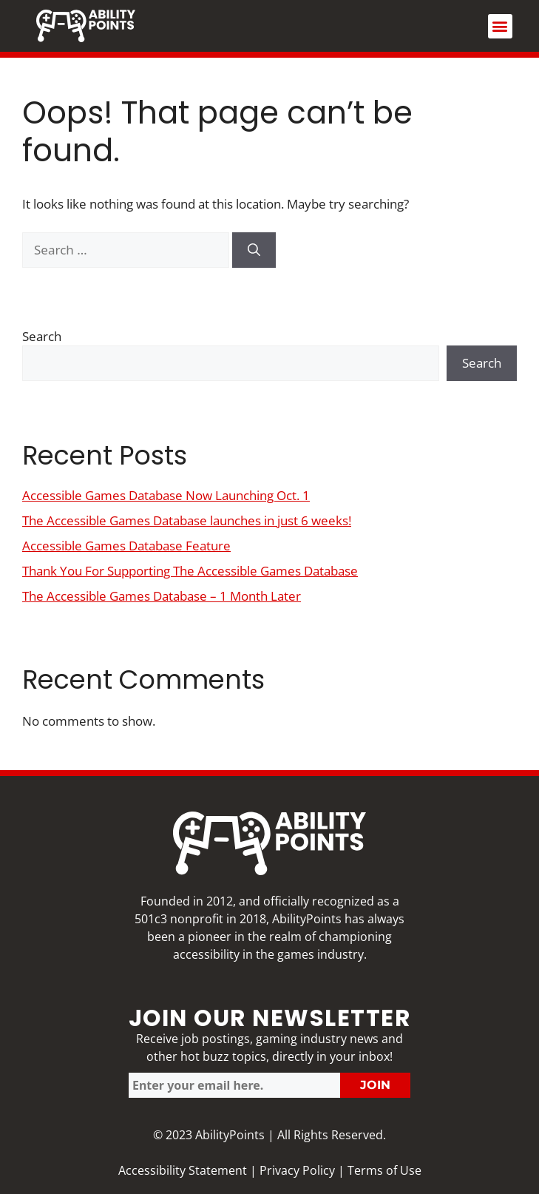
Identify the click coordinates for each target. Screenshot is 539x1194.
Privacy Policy (297, 1170)
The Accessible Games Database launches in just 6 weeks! (186, 520)
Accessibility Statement (182, 1170)
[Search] (254, 250)
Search (41, 336)
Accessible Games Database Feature (126, 545)
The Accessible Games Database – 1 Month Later (161, 595)
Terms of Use (384, 1170)
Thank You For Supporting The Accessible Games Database (190, 570)
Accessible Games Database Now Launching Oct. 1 (166, 495)
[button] (500, 26)
